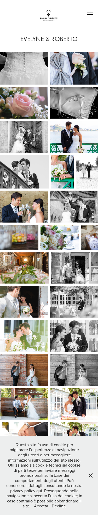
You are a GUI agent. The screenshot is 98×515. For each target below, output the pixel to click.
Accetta (41, 506)
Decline (59, 506)
